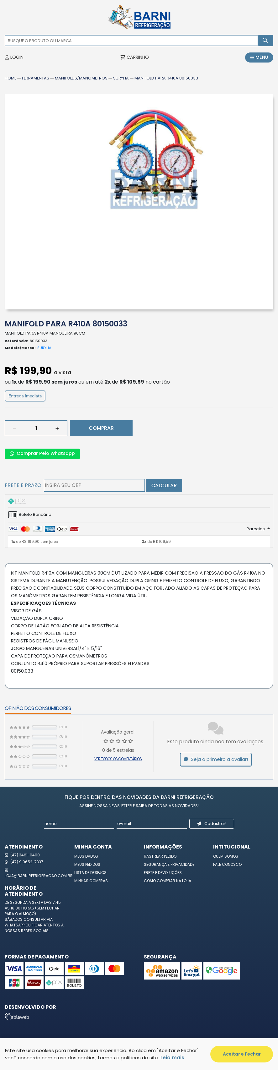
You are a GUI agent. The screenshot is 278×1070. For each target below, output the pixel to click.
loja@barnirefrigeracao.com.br (35, 872)
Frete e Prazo (23, 485)
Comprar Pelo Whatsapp (42, 453)
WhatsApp (15, 925)
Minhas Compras (91, 880)
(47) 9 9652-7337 (24, 862)
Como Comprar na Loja (167, 880)
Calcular (164, 485)
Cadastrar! (212, 823)
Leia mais (172, 1057)
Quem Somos (225, 856)
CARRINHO (134, 57)
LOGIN (14, 57)
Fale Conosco (227, 864)
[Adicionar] (57, 428)
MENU (259, 57)
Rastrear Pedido (160, 856)
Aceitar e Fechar (242, 1054)
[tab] (139, 501)
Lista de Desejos (90, 872)
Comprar (101, 428)
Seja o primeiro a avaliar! (216, 759)
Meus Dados (86, 856)
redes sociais (35, 930)
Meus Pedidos (87, 864)
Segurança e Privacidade (169, 864)
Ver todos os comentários (118, 759)
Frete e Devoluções (163, 872)
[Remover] (14, 428)
